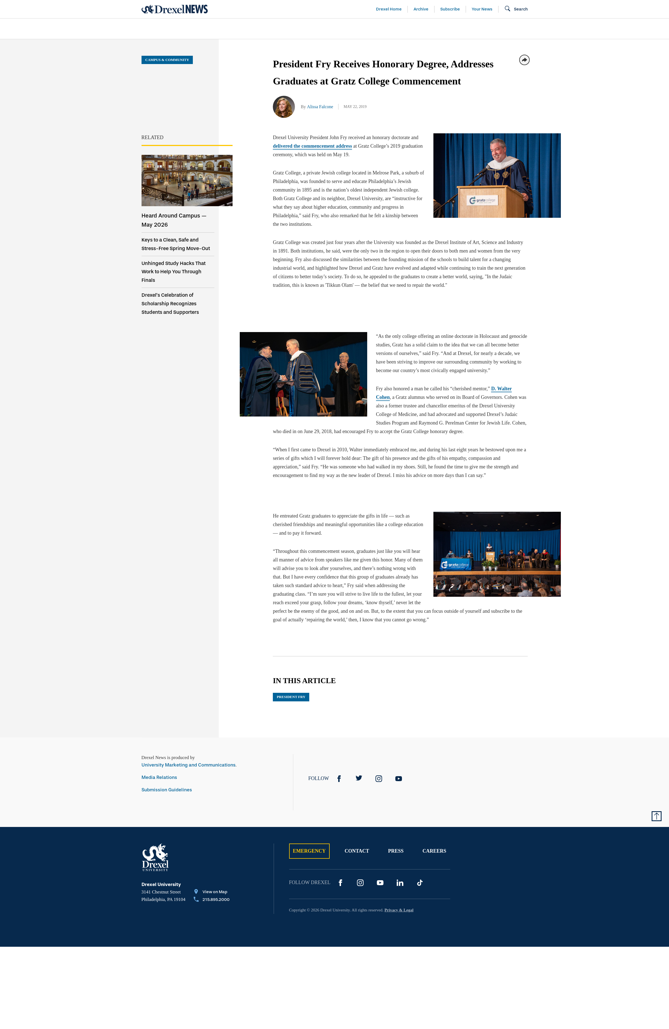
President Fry (291, 697)
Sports (596, 28)
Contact (357, 851)
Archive (421, 9)
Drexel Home (389, 9)
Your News (482, 9)
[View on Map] (212, 892)
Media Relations (159, 777)
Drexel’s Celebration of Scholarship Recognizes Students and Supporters (170, 303)
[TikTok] (420, 882)
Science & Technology (254, 28)
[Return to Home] (175, 9)
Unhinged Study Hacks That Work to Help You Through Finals (174, 271)
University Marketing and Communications (189, 765)
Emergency (309, 851)
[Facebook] (339, 778)
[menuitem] (173, 29)
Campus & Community (539, 28)
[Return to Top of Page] (657, 816)
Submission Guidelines (167, 790)
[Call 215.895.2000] (212, 900)
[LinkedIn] (400, 882)
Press (396, 851)
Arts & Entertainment (173, 28)
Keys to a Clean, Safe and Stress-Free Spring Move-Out (176, 244)
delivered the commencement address (312, 146)
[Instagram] (378, 778)
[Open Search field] (516, 9)
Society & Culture (466, 28)
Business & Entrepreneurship (344, 28)
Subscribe (450, 9)
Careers (434, 851)
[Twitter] (359, 778)
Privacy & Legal (399, 910)
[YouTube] (398, 778)
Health (413, 28)
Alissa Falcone (320, 106)
